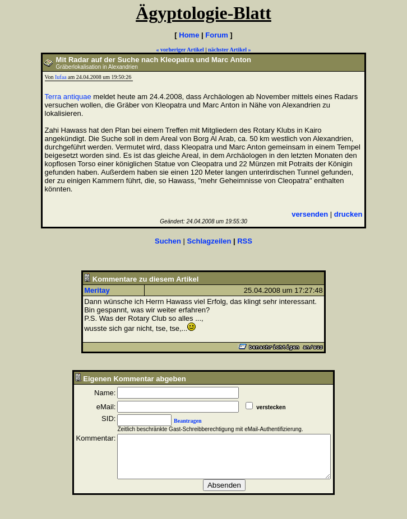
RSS (244, 241)
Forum (216, 35)
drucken (348, 214)
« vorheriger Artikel (179, 49)
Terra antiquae (68, 96)
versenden (310, 214)
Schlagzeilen (209, 241)
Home (189, 35)
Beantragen (175, 421)
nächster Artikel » (229, 49)
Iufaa (61, 77)
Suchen (168, 241)
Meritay (97, 290)
